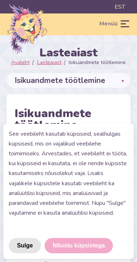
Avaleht (20, 62)
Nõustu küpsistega (79, 245)
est (120, 7)
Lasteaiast (49, 62)
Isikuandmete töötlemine (97, 62)
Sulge (25, 245)
